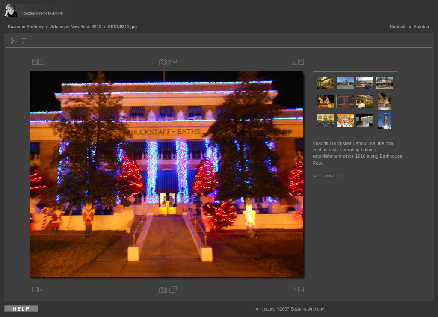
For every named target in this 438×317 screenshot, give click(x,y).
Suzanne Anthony (26, 26)
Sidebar (421, 26)
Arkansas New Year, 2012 (75, 26)
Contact (397, 26)
